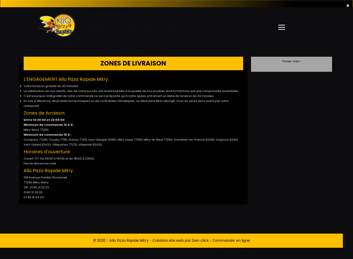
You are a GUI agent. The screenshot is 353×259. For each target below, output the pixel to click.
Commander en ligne (231, 240)
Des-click (200, 240)
